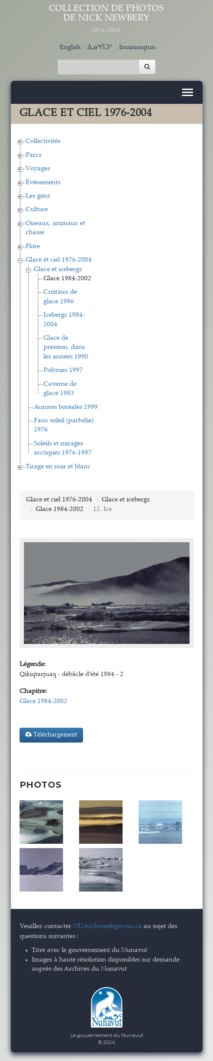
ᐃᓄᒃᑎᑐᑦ (100, 47)
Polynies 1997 (63, 370)
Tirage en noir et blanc (58, 467)
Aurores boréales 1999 (66, 407)
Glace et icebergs (58, 269)
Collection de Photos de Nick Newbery (107, 19)
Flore (33, 246)
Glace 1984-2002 (67, 278)
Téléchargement (51, 734)
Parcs (33, 155)
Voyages (38, 169)
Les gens (38, 196)
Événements (43, 182)
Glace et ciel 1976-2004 (59, 260)
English (70, 47)
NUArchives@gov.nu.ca (107, 926)
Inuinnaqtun (137, 47)
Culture (37, 209)
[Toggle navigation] (187, 92)
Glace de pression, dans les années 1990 (65, 347)
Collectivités (43, 141)
